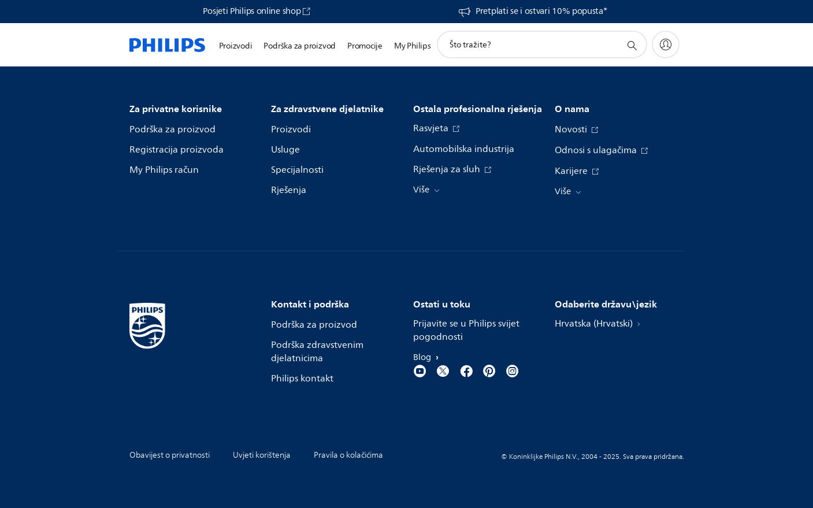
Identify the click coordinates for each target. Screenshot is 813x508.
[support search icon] (631, 45)
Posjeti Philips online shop (251, 11)
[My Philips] (666, 44)
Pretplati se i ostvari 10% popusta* (541, 11)
